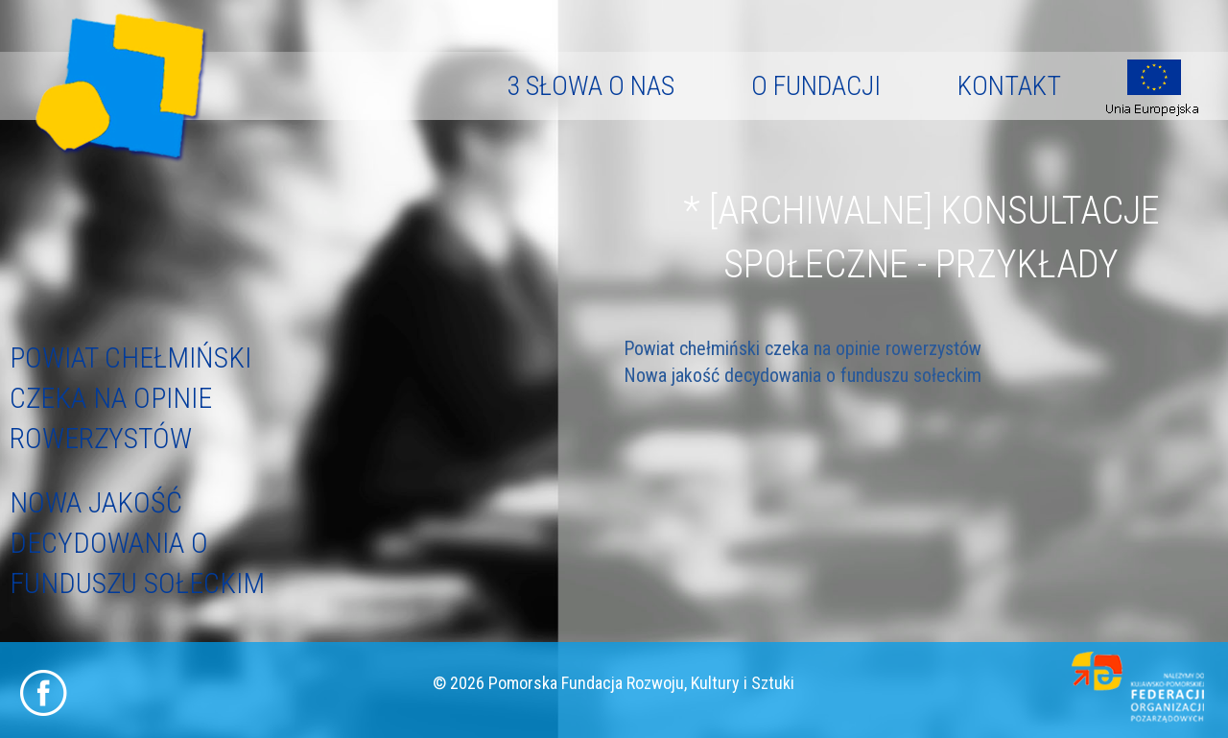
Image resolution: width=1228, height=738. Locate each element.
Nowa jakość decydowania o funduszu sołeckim (137, 543)
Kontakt (1009, 86)
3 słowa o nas (590, 86)
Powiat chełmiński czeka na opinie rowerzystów (130, 398)
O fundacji (816, 86)
